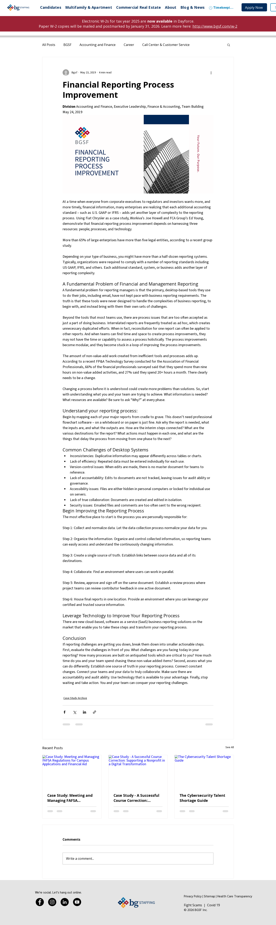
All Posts (48, 44)
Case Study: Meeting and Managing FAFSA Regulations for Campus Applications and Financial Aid (71, 798)
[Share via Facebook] (64, 712)
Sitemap (209, 896)
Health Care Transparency (234, 896)
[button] (229, 44)
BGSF (67, 44)
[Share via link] (94, 712)
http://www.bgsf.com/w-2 (214, 26)
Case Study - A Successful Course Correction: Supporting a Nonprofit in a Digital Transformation (137, 798)
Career (129, 44)
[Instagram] (52, 902)
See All (229, 747)
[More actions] (211, 72)
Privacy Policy (193, 896)
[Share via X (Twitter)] (74, 712)
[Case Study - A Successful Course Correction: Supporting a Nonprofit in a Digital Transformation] (138, 771)
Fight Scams (193, 905)
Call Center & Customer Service (166, 44)
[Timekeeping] (221, 8)
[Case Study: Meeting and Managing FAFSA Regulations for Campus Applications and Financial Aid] (71, 771)
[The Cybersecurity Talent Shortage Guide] (204, 771)
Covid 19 (213, 905)
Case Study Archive (75, 698)
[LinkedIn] (65, 902)
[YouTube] (77, 902)
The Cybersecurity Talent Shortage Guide (202, 798)
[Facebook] (40, 902)
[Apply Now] (254, 7)
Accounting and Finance (97, 44)
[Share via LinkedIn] (84, 712)
